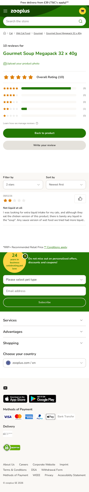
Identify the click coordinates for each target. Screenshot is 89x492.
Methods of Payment (15, 475)
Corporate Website (44, 464)
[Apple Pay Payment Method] (50, 417)
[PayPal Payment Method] (39, 417)
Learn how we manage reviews (21, 123)
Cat (11, 33)
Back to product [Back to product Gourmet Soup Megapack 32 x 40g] (44, 133)
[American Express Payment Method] (29, 417)
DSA (34, 470)
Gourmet (38, 33)
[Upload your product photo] (21, 64)
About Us (9, 464)
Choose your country (19, 354)
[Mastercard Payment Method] (18, 417)
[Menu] (5, 11)
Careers (23, 464)
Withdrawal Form (52, 470)
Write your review (44, 145)
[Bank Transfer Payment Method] (66, 416)
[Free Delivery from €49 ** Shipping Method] (7, 434)
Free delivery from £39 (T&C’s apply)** (44, 2)
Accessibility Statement (72, 475)
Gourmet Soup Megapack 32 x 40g (64, 33)
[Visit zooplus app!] (15, 402)
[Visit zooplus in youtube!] (5, 388)
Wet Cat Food (23, 33)
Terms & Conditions (15, 470)
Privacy (49, 475)
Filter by (8, 177)
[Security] (11, 448)
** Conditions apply (55, 247)
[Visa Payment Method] (7, 417)
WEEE (36, 475)
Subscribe (44, 302)
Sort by (50, 177)
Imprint (64, 464)
